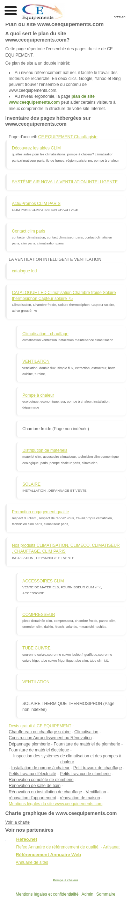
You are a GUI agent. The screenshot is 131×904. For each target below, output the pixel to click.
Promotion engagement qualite (40, 511)
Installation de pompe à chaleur (40, 767)
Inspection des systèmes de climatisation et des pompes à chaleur (67, 759)
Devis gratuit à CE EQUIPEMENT (40, 725)
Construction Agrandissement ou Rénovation (50, 737)
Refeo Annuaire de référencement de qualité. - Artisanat (67, 847)
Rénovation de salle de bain (34, 785)
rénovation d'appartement (32, 797)
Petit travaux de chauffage (97, 767)
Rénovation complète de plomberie (41, 779)
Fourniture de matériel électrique (39, 750)
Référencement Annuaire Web (48, 854)
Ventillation (96, 791)
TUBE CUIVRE (36, 648)
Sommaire (106, 894)
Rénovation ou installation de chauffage (45, 791)
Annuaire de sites (32, 862)
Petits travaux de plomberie (85, 773)
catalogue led (24, 271)
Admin (87, 894)
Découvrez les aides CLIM (36, 148)
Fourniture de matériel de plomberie (87, 744)
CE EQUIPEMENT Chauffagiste (67, 136)
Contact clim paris (28, 231)
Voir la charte (17, 822)
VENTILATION (36, 361)
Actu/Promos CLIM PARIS (36, 203)
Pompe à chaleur (38, 395)
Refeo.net (26, 839)
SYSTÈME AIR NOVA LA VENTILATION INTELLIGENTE (65, 181)
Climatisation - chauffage (45, 333)
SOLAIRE (31, 484)
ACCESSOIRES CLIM (43, 581)
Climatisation (86, 731)
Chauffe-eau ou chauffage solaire (40, 731)
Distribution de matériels (44, 450)
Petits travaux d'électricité (32, 773)
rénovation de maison (80, 797)
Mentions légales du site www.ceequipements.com (55, 803)
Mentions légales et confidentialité (47, 894)
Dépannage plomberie (29, 744)
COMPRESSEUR (38, 614)
